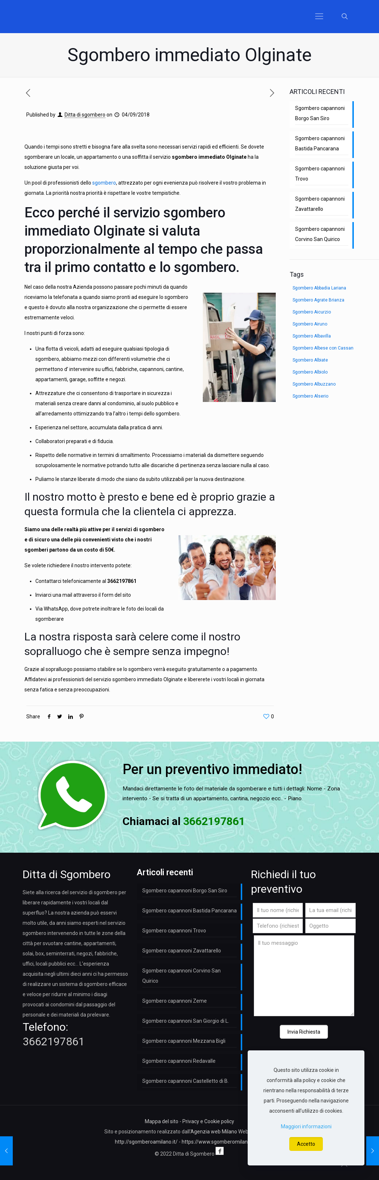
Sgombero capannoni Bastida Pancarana (320, 143)
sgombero (104, 183)
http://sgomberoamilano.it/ (146, 1142)
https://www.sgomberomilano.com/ (223, 1142)
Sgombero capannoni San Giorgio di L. (185, 1021)
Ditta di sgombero (85, 115)
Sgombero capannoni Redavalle (179, 1061)
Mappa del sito (161, 1121)
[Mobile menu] (319, 16)
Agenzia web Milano (213, 1131)
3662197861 (121, 581)
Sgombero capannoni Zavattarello (320, 204)
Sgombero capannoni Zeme (174, 1001)
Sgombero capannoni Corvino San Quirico (320, 234)
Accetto (306, 1144)
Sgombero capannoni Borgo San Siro (320, 113)
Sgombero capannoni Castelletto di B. (185, 1081)
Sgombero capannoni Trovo (320, 174)
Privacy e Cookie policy (208, 1121)
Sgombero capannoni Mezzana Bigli (183, 1041)
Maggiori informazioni (306, 1126)
